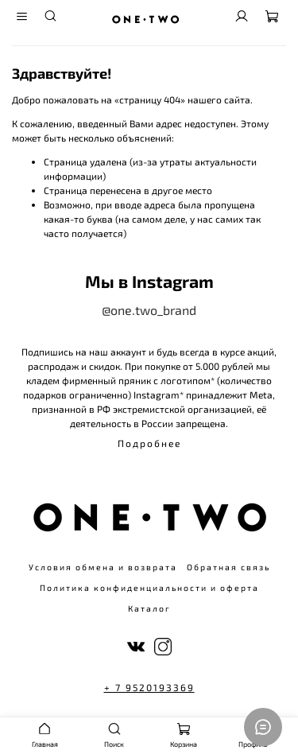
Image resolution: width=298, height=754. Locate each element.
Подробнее (149, 443)
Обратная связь (228, 567)
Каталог (149, 608)
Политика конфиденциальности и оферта (149, 588)
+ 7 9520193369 (149, 687)
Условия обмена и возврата (103, 567)
